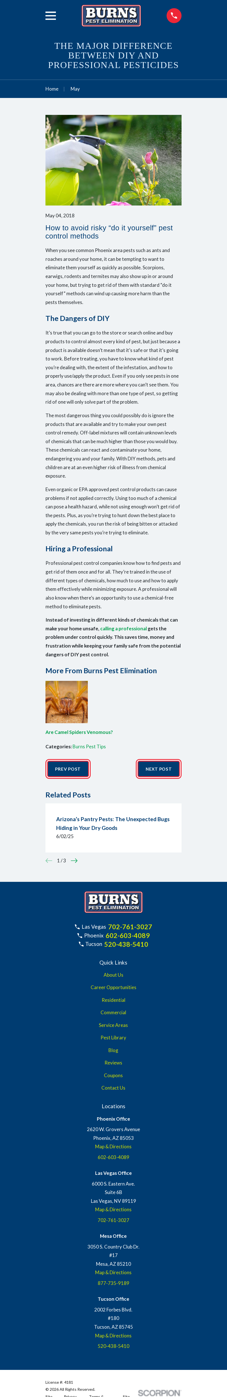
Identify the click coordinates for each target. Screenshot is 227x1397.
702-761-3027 (130, 927)
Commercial (113, 1013)
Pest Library (113, 1038)
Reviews (113, 1063)
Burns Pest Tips (89, 746)
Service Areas (113, 1026)
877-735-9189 (113, 1284)
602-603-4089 (128, 936)
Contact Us (113, 1088)
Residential (113, 1001)
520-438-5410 (126, 945)
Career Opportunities (113, 988)
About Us (113, 975)
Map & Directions (113, 1147)
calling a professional (123, 628)
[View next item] (74, 861)
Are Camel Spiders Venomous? (79, 732)
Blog (113, 1051)
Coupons (113, 1076)
